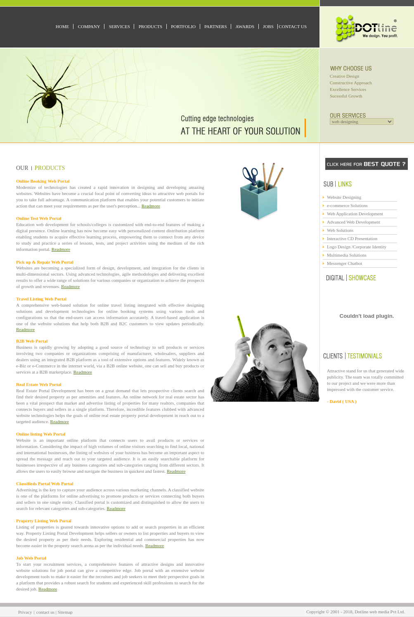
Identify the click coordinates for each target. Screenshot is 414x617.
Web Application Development (355, 213)
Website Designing (344, 197)
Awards (245, 26)
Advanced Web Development (353, 221)
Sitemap (65, 612)
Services (119, 26)
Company (89, 26)
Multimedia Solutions (347, 255)
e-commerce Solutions (347, 205)
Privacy (25, 612)
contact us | (47, 612)
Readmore (151, 205)
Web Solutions (340, 230)
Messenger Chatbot (344, 263)
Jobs (268, 26)
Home (62, 26)
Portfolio (183, 26)
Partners (215, 26)
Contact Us (293, 26)
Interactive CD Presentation (352, 238)
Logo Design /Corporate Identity (356, 246)
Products (150, 26)
